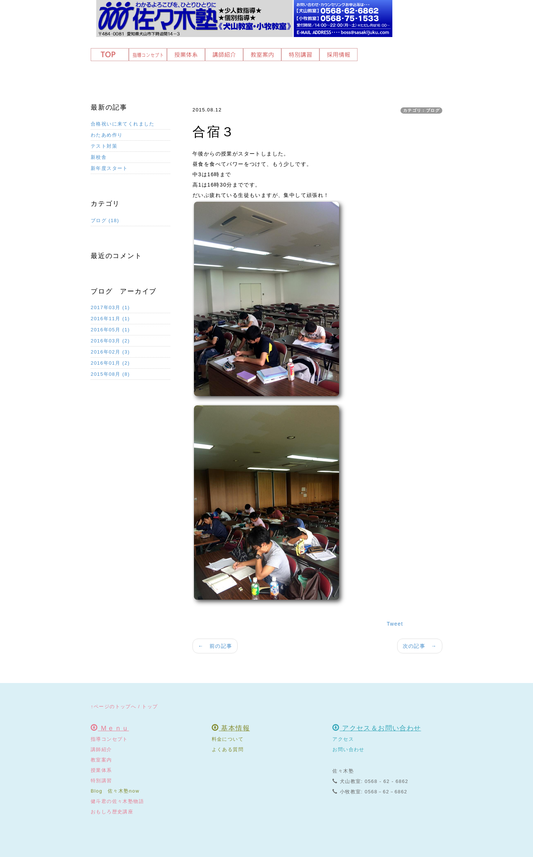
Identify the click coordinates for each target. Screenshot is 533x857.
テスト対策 (104, 146)
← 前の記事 (215, 646)
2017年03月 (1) (110, 307)
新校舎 (99, 157)
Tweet (395, 624)
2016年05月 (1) (110, 329)
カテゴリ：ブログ (421, 110)
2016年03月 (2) (110, 341)
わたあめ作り (107, 135)
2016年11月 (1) (110, 318)
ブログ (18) (105, 220)
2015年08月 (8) (110, 374)
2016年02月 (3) (110, 352)
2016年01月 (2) (110, 363)
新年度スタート (109, 168)
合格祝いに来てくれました (123, 124)
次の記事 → (420, 646)
